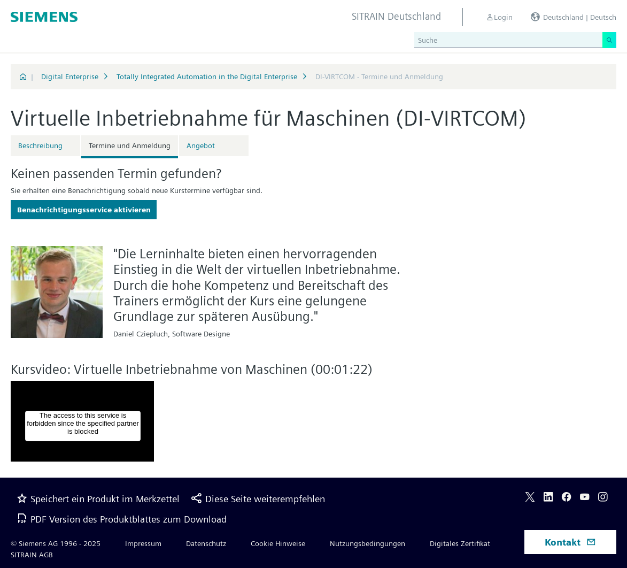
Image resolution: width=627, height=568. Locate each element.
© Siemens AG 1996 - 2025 (55, 543)
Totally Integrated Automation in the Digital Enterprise (207, 76)
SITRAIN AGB (32, 554)
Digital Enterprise (69, 76)
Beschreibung (40, 145)
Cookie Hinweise (278, 543)
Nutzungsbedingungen (367, 543)
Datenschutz (206, 543)
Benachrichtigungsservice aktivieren (84, 209)
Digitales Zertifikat (460, 543)
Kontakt (570, 542)
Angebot (201, 145)
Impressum (143, 543)
